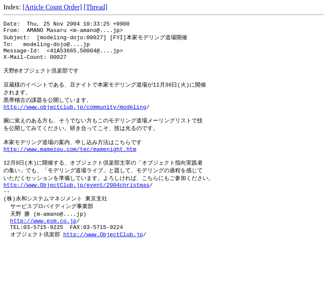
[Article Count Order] (52, 7)
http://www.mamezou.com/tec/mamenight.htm (69, 166)
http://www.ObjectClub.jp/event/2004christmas (76, 206)
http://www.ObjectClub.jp (103, 261)
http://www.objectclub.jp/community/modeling (74, 119)
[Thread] (95, 7)
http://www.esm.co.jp (43, 245)
